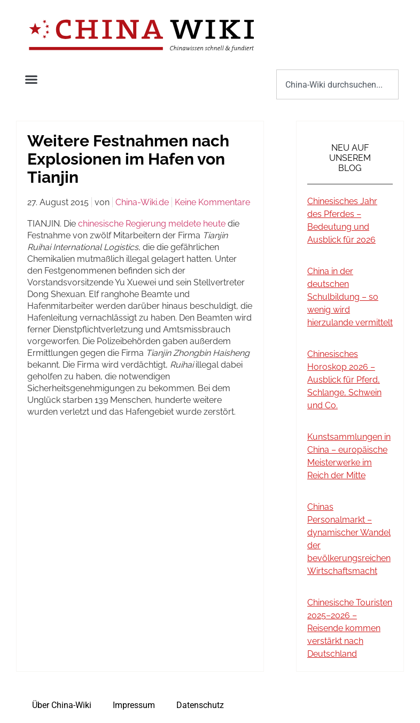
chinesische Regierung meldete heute (151, 224)
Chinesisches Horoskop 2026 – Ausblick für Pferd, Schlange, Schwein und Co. (344, 379)
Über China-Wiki (61, 705)
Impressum (134, 705)
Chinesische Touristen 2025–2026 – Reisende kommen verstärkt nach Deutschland (349, 628)
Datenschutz (200, 705)
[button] (31, 79)
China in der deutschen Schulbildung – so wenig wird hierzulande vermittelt (350, 297)
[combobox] (337, 84)
